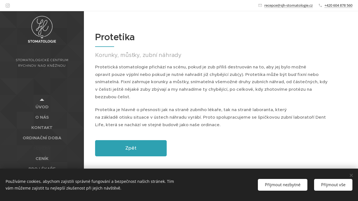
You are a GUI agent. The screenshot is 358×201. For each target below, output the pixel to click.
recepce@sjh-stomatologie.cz (288, 5)
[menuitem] (42, 107)
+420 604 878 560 (338, 5)
